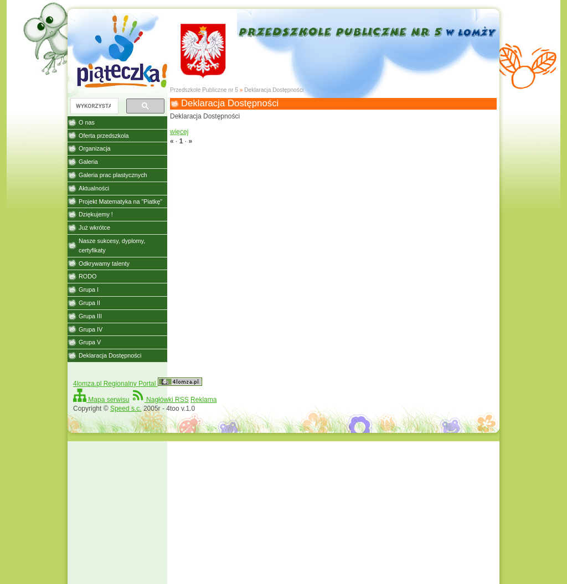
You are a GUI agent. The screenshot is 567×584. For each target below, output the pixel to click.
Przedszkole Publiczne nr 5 (204, 90)
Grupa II (89, 302)
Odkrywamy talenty (104, 263)
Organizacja (95, 148)
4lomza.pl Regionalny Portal (137, 383)
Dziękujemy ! (96, 214)
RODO (87, 276)
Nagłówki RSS (160, 400)
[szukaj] (93, 106)
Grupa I (89, 289)
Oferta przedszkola (104, 135)
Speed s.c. (126, 408)
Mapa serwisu (101, 400)
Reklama (203, 400)
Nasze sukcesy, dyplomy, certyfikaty (112, 245)
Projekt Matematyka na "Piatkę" (120, 201)
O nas (87, 122)
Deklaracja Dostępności (273, 90)
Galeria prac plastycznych (113, 175)
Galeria (88, 161)
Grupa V (90, 342)
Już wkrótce (94, 227)
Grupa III (90, 316)
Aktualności (94, 188)
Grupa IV (90, 329)
